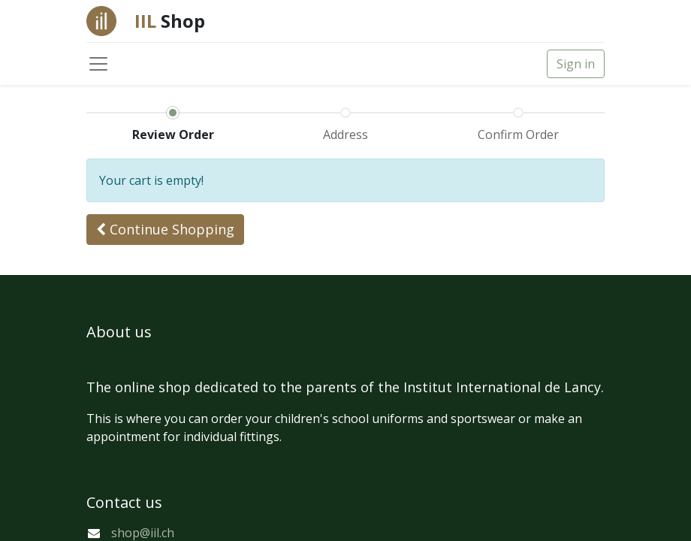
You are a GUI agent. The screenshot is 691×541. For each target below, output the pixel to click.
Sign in (576, 64)
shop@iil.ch (142, 532)
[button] (165, 229)
